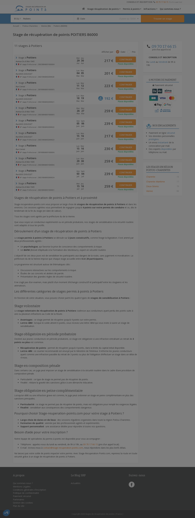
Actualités (75, 483)
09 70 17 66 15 (162, 2)
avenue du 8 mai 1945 (25, 61)
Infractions (150, 8)
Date (123, 51)
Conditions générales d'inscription (29, 489)
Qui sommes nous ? (23, 483)
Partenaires (18, 499)
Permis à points (131, 8)
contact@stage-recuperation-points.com (63, 447)
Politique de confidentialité (26, 493)
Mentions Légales (21, 486)
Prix (133, 51)
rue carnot (20, 86)
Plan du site (18, 505)
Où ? (17, 18)
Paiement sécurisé (22, 496)
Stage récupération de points (103, 8)
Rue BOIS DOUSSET (24, 73)
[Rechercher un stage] (162, 18)
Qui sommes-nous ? (170, 8)
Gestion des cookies (23, 502)
